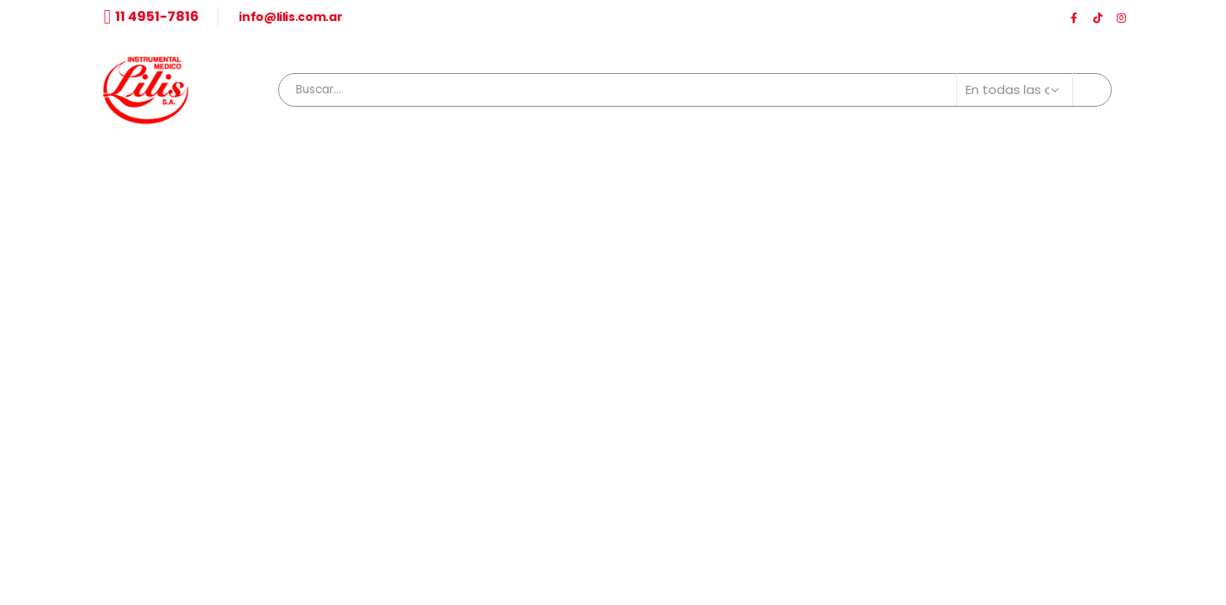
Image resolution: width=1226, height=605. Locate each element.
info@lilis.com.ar (290, 16)
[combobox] (694, 90)
